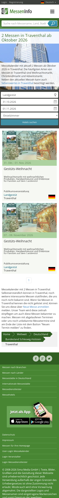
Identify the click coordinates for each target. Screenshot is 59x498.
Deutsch (51, 2)
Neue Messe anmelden (36, 306)
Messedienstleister (11, 389)
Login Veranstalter (11, 456)
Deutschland (41, 334)
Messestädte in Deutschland (16, 378)
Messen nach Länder (12, 372)
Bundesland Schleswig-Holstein (23, 339)
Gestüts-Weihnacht (18, 169)
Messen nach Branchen (14, 367)
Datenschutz (8, 434)
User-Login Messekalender (15, 451)
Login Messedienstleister (15, 462)
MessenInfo (17, 11)
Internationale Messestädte (16, 383)
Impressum (8, 440)
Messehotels (8, 394)
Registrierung (16, 2)
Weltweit (22, 334)
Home (6, 334)
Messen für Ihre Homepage (16, 445)
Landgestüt (10, 195)
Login (4, 2)
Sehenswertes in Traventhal (17, 83)
